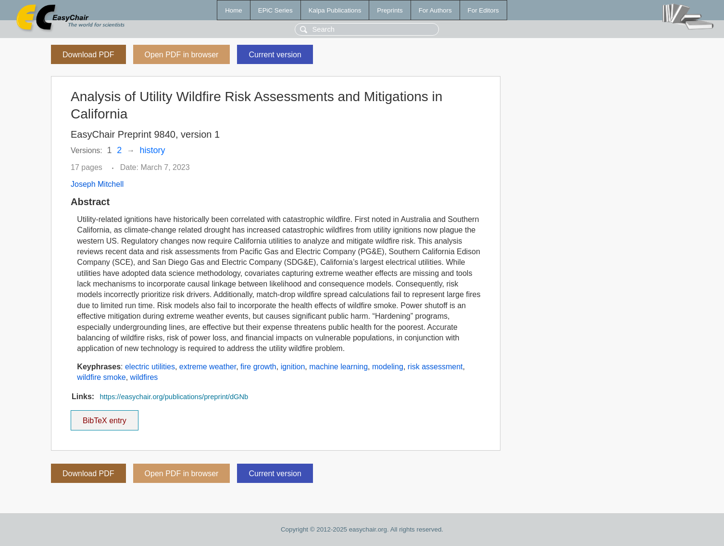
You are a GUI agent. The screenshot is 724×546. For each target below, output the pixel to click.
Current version (275, 55)
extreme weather (207, 367)
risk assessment (435, 367)
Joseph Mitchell (97, 184)
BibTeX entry (104, 417)
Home (233, 10)
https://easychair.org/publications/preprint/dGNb (174, 397)
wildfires (144, 377)
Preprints (389, 10)
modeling (387, 367)
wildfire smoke (101, 377)
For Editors (483, 10)
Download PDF (88, 55)
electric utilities (150, 367)
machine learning (338, 367)
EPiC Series (275, 10)
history (152, 150)
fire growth (258, 367)
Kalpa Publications (335, 10)
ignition (293, 367)
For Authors (435, 10)
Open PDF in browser (182, 55)
